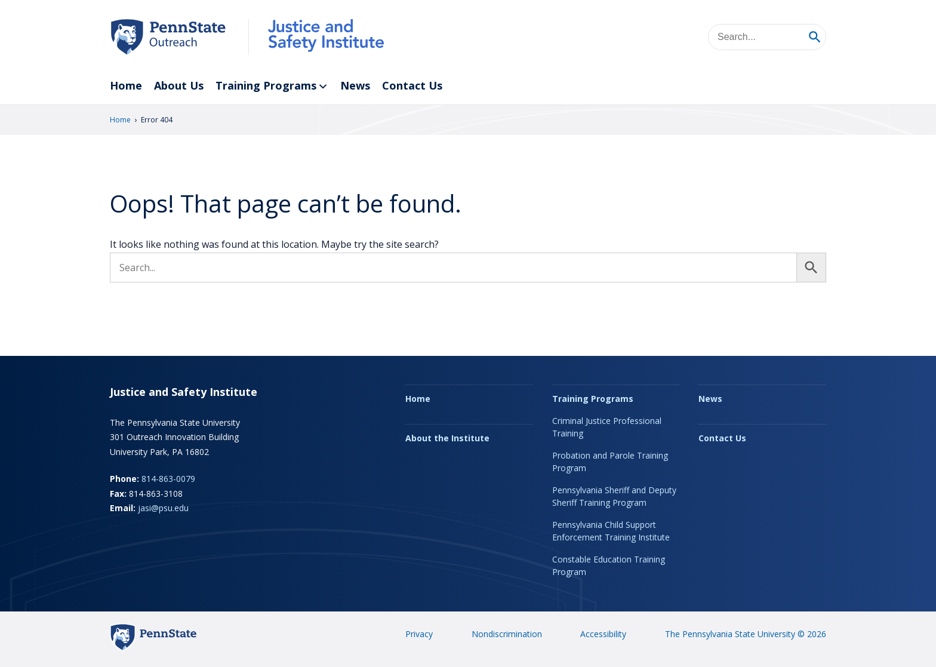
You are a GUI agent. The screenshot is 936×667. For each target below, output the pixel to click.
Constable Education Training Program (608, 565)
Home (126, 85)
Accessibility (603, 634)
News (355, 85)
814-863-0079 (168, 478)
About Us (179, 85)
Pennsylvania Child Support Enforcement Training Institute (611, 531)
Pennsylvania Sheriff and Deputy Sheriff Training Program (614, 496)
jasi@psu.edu (163, 508)
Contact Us (412, 85)
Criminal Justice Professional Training (606, 427)
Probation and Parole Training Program (610, 462)
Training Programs (271, 86)
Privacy (419, 634)
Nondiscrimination (507, 634)
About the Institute (447, 438)
